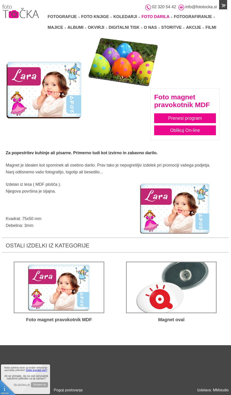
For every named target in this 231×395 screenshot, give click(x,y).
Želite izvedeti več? (36, 370)
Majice (57, 27)
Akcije (195, 27)
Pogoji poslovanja (68, 390)
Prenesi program (185, 118)
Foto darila (156, 16)
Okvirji (97, 27)
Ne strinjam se (22, 384)
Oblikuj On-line (185, 130)
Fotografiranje (194, 16)
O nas (152, 27)
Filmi (210, 27)
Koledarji (126, 16)
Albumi (76, 27)
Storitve (173, 27)
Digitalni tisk (125, 27)
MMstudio (221, 390)
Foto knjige (96, 16)
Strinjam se (39, 384)
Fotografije (64, 16)
